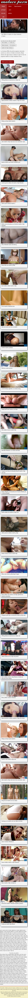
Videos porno (18, 963)
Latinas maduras (3, 958)
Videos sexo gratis (16, 968)
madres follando (20, 945)
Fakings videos (3, 961)
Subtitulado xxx (23, 968)
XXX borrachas (20, 977)
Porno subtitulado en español (21, 966)
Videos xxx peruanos (4, 966)
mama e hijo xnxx (3, 950)
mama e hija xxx (6, 949)
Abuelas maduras (19, 973)
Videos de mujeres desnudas (18, 978)
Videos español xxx (21, 958)
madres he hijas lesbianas (7, 48)
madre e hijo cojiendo (13, 937)
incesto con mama (21, 933)
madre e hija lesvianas (15, 935)
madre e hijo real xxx (6, 938)
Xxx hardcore (13, 45)
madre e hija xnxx (23, 935)
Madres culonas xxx (17, 969)
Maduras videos (3, 959)
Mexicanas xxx (17, 959)
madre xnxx (2, 941)
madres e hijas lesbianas (14, 943)
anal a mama (2, 930)
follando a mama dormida (5, 931)
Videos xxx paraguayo (8, 978)
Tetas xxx (2, 968)
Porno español (9, 954)
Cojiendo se (21, 972)
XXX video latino (3, 981)
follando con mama (3, 933)
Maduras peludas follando (5, 972)
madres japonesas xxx (11, 946)
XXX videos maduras (23, 980)
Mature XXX (14, 954)
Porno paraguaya (7, 957)
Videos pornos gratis (7, 977)
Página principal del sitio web (3, 12)
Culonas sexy (11, 965)
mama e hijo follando (22, 949)
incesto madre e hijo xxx (11, 934)
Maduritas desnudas (4, 974)
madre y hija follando (9, 941)
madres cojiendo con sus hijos (20, 942)
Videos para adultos (10, 10)
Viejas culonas (21, 981)
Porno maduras (14, 977)
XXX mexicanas (11, 966)
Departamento (17, 6)
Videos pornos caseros (18, 962)
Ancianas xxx (17, 965)
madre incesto (19, 939)
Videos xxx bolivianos (14, 980)
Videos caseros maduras (22, 974)
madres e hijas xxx (23, 943)
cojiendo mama (22, 930)
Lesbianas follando (10, 959)
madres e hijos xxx (13, 945)
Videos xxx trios (9, 961)
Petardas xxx (7, 980)
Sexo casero (23, 954)
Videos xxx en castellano (12, 958)
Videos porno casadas (4, 955)
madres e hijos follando (4, 945)
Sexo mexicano (23, 965)
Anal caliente (4, 42)
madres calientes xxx (18, 941)
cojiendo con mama (15, 930)
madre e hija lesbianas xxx (5, 935)
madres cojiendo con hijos (9, 942)
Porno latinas (3, 954)
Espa (24, 973)
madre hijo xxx (13, 939)
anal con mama (8, 930)
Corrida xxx (11, 42)
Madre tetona (2, 976)
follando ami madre (22, 931)
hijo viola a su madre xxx (13, 933)
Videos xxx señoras (22, 970)
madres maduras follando (21, 946)
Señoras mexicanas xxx (17, 976)
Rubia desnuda (5, 45)
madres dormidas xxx (4, 943)
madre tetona (24, 939)
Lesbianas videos (17, 983)
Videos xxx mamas (9, 983)
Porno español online (8, 968)
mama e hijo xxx (10, 950)
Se (16, 974)
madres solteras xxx (4, 947)
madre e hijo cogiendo (4, 937)
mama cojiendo (16, 947)
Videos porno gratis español (21, 957)
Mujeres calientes (15, 981)
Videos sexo (18, 954)
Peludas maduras (9, 976)
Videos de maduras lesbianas (9, 973)
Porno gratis (11, 955)
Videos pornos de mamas (14, 2)
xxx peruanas (23, 959)
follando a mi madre (14, 931)
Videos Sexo (9, 981)
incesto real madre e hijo (21, 934)
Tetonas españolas (7, 963)
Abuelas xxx (13, 957)
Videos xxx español (17, 961)
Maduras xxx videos (15, 972)
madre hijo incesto (6, 939)
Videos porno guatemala (9, 962)
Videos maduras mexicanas (12, 970)
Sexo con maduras (5, 965)
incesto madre (3, 934)
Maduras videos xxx (4, 969)
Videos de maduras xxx (19, 955)
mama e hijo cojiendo (14, 949)
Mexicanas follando (12, 974)
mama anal (10, 947)
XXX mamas (10, 969)
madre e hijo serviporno (16, 938)
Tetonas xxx (13, 963)
